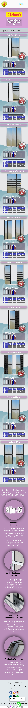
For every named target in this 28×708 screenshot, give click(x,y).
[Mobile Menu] (25, 4)
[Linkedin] (10, 696)
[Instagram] (14, 692)
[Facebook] (10, 692)
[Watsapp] (17, 696)
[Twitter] (14, 696)
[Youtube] (17, 692)
